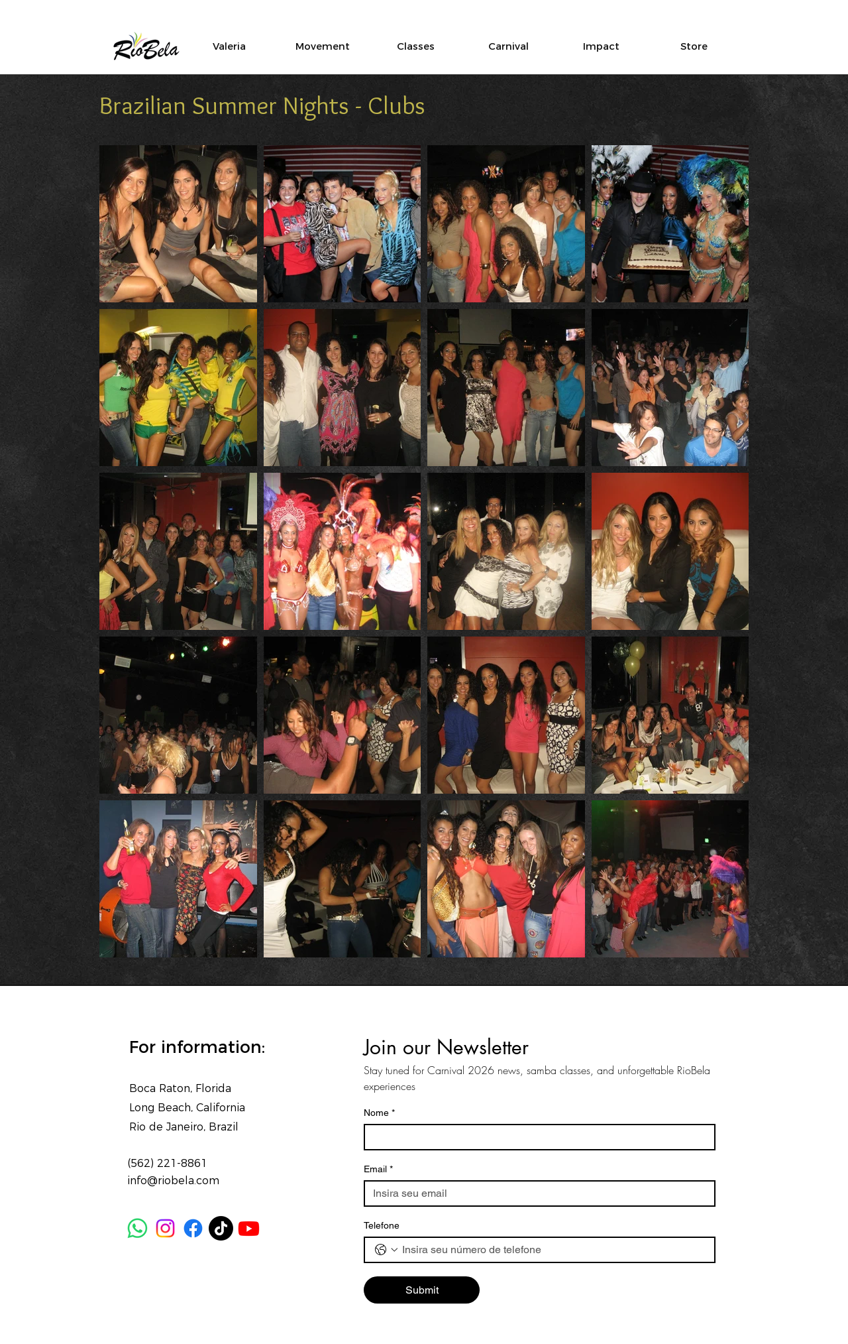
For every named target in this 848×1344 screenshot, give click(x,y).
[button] (601, 46)
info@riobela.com (173, 1180)
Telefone (381, 1225)
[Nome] (535, 1137)
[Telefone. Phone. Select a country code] (386, 1250)
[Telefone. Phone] (552, 1250)
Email (378, 1169)
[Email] (535, 1193)
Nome (379, 1113)
